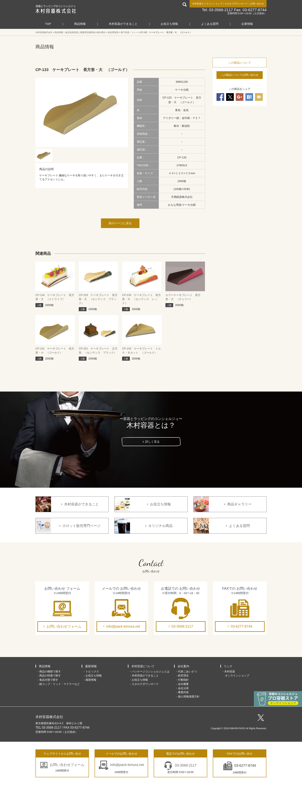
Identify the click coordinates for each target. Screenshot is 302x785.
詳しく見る (152, 441)
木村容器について (142, 666)
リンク (228, 666)
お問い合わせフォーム (64, 626)
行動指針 (183, 679)
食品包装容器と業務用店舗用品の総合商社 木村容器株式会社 (55, 9)
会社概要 (183, 684)
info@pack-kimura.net (123, 626)
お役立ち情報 (169, 23)
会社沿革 (183, 688)
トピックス (92, 671)
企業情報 (247, 23)
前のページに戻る (120, 223)
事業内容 (183, 692)
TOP (48, 23)
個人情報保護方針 (189, 696)
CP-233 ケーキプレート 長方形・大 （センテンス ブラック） (98, 299)
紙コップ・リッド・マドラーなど (59, 684)
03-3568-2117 (182, 626)
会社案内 (183, 666)
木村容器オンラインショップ (207, 3)
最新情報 (91, 666)
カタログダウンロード (236, 3)
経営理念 (183, 675)
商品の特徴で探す (50, 675)
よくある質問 (209, 23)
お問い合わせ (257, 3)
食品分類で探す (48, 679)
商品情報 (80, 23)
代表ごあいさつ (187, 671)
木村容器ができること (123, 23)
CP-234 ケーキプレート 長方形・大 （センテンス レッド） (141, 299)
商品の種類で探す (50, 671)
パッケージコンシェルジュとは (150, 671)
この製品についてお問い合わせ (239, 74)
